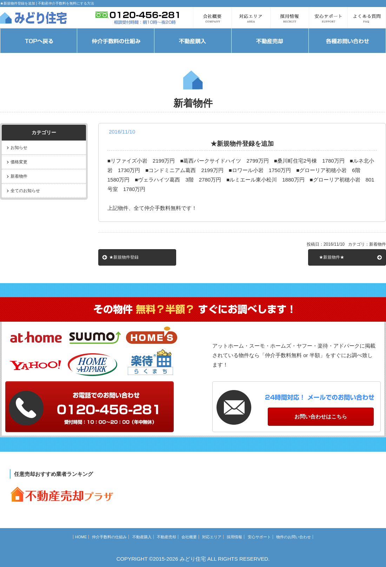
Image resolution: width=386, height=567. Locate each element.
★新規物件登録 (124, 257)
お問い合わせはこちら (320, 416)
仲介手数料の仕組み (109, 537)
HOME (81, 537)
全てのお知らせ (25, 190)
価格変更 (19, 161)
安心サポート (259, 537)
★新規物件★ (331, 257)
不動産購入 (142, 537)
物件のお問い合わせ (293, 537)
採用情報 (234, 537)
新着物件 (19, 176)
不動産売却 (166, 537)
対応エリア (211, 537)
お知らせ (19, 147)
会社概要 (189, 537)
